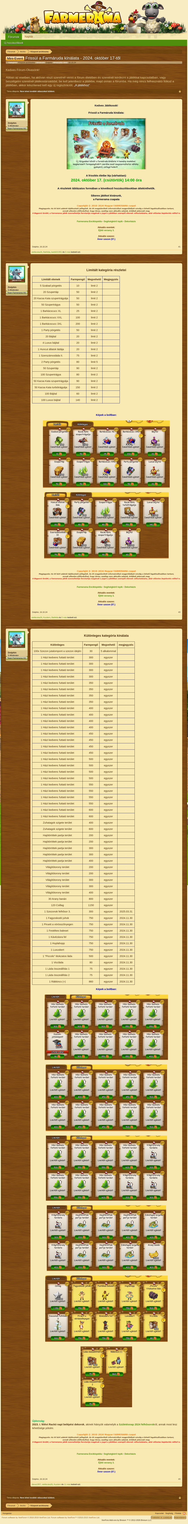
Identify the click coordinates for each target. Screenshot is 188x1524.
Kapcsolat (159, 1513)
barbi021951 (56, 252)
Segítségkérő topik (113, 221)
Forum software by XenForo (26, 1517)
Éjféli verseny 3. (106, 230)
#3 (179, 612)
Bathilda (46, 252)
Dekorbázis (130, 221)
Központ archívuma (26, 62)
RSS (184, 1513)
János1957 (36, 1484)
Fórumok (13, 36)
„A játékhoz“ (82, 85)
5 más (64, 617)
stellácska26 (36, 252)
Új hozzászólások (13, 42)
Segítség (169, 1513)
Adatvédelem (180, 1517)
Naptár (29, 36)
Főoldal (178, 1513)
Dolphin (49, 62)
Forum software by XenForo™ (75, 1517)
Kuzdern (46, 617)
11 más (67, 1484)
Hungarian (7, 1513)
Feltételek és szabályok (161, 1517)
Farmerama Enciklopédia (89, 221)
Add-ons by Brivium (126, 1520)
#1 (179, 247)
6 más (67, 252)
